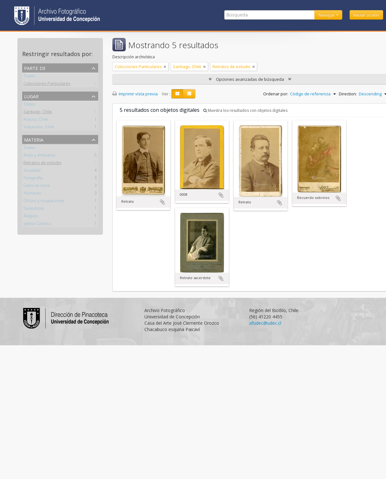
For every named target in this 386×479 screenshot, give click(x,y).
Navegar (327, 15)
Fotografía (33, 179)
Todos (29, 77)
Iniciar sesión (366, 15)
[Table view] (189, 94)
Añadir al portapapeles (162, 202)
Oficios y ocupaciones (43, 202)
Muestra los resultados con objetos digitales (245, 110)
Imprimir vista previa (135, 94)
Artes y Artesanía (39, 156)
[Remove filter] (165, 66)
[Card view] (177, 94)
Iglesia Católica (37, 224)
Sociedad (32, 171)
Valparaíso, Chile (38, 128)
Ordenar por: (275, 94)
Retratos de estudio (42, 164)
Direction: (348, 94)
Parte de (35, 67)
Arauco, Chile (35, 120)
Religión (30, 217)
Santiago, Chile (37, 113)
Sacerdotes (33, 209)
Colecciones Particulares (47, 84)
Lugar (31, 96)
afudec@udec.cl (265, 323)
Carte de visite (36, 186)
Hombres (32, 194)
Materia (33, 139)
